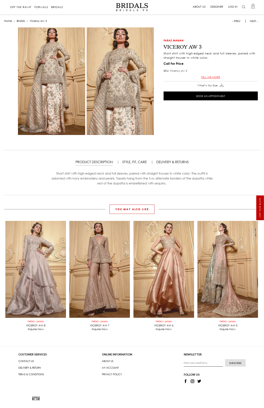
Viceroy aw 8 (35, 323)
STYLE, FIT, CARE (134, 162)
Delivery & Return (29, 367)
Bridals (57, 7)
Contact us (26, 361)
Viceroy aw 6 (164, 323)
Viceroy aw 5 (227, 323)
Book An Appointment (210, 96)
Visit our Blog (260, 208)
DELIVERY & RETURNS (172, 162)
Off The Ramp (21, 7)
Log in (232, 6)
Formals (41, 7)
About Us (198, 6)
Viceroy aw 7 (99, 323)
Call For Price (174, 63)
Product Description (94, 162)
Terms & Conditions (31, 374)
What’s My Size (211, 86)
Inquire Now (36, 329)
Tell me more (210, 77)
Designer (216, 6)
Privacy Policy (112, 374)
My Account (110, 367)
